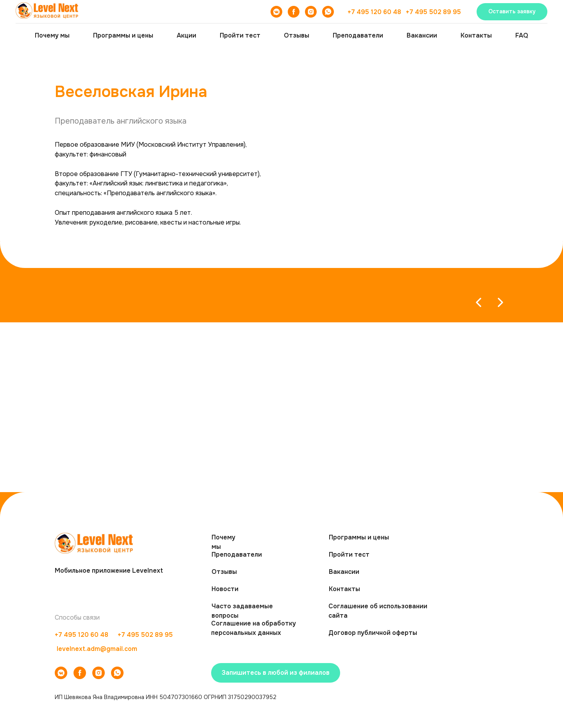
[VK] (276, 12)
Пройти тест (240, 35)
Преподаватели (358, 35)
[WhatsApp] (328, 12)
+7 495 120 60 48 (374, 12)
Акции (186, 35)
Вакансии (422, 35)
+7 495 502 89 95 (433, 12)
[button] (512, 12)
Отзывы (296, 35)
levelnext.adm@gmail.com (97, 649)
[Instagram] (311, 12)
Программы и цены (123, 35)
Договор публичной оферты (372, 633)
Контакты (476, 35)
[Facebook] (293, 12)
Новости (225, 589)
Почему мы (52, 35)
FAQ (521, 35)
